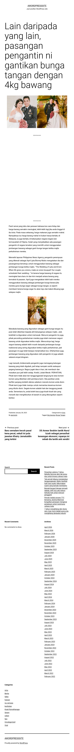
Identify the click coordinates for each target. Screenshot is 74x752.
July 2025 (48, 556)
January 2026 (49, 537)
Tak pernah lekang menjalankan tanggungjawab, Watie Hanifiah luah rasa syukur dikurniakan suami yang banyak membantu (56, 482)
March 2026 (48, 530)
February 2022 (49, 676)
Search (7, 467)
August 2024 (49, 584)
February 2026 (49, 534)
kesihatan (8, 706)
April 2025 (48, 565)
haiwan (7, 700)
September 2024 (50, 581)
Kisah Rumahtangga (12, 709)
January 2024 (49, 607)
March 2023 (48, 638)
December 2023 (50, 610)
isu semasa (9, 703)
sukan (7, 716)
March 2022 (48, 673)
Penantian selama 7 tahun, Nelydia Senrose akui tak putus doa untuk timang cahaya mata (55, 474)
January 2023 (49, 645)
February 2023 (49, 641)
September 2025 (50, 549)
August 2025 (49, 553)
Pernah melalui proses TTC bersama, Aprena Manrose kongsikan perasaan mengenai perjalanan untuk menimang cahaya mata (55, 502)
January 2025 (49, 575)
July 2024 (48, 588)
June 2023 (48, 629)
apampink (14, 415)
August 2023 (49, 622)
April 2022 (48, 670)
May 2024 (48, 594)
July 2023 (48, 626)
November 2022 (50, 648)
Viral (6, 725)
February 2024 (49, 603)
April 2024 (48, 597)
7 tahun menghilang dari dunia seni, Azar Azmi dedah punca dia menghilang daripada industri (56, 511)
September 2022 (50, 654)
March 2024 (48, 600)
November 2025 (50, 543)
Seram (7, 713)
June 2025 (48, 559)
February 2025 (49, 572)
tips (6, 719)
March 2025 (48, 568)
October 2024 (49, 578)
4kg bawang (51, 415)
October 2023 (49, 616)
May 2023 (48, 632)
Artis (63, 413)
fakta (6, 697)
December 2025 (50, 540)
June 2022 (48, 664)
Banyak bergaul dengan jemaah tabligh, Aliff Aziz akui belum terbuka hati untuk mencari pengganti (56, 491)
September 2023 (50, 619)
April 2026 (48, 527)
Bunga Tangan (60, 415)
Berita (7, 693)
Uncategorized (10, 722)
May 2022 (48, 667)
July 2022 (48, 661)
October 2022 (49, 651)
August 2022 (49, 657)
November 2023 (50, 613)
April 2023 (48, 635)
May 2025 (48, 562)
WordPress (24, 743)
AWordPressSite (37, 5)
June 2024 (48, 591)
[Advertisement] (37, 149)
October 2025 (49, 546)
